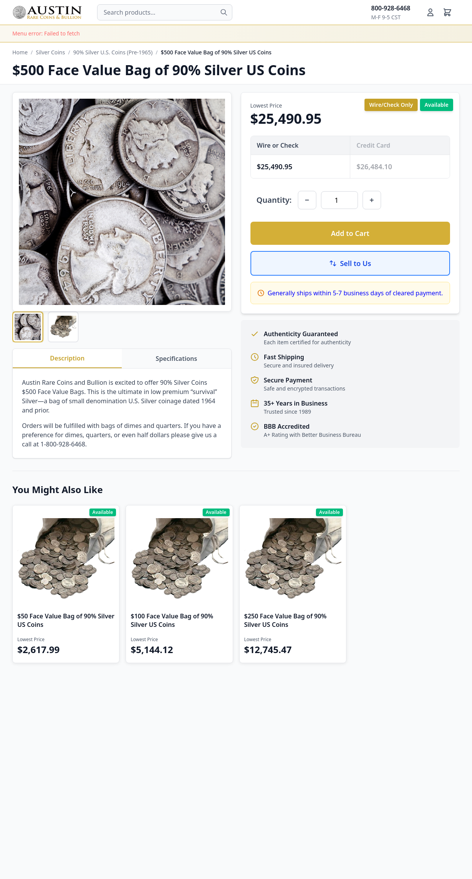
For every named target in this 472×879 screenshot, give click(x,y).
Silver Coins (50, 52)
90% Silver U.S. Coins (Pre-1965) (113, 52)
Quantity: (274, 200)
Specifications (176, 358)
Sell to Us (350, 263)
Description (67, 358)
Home (20, 52)
